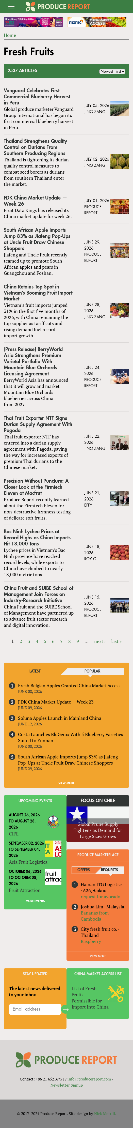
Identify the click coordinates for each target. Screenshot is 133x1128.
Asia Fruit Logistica (28, 862)
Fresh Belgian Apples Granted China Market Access (69, 685)
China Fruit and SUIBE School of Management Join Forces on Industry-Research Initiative (38, 594)
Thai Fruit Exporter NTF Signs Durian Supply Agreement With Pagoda (38, 424)
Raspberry (91, 941)
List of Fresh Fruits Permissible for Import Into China (90, 997)
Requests (109, 870)
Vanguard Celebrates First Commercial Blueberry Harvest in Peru (37, 96)
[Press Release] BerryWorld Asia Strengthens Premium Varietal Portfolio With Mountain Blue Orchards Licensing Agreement (33, 361)
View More (98, 956)
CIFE (14, 834)
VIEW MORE (66, 783)
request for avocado (100, 896)
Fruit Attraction (25, 890)
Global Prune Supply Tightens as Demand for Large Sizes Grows (98, 830)
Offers (83, 870)
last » (116, 641)
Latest (35, 671)
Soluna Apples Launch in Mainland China (59, 718)
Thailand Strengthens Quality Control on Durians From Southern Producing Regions (35, 147)
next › (100, 641)
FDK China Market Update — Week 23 (56, 702)
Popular (92, 671)
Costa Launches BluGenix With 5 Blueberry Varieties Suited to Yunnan (70, 737)
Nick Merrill (104, 1113)
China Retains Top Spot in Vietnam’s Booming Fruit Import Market (38, 293)
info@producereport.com (89, 1078)
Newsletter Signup (67, 1085)
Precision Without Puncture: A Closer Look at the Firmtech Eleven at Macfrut (36, 487)
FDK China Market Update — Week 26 (35, 201)
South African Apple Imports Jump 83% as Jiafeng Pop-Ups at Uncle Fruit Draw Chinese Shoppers (37, 239)
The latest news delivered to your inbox (34, 991)
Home (10, 35)
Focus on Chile (98, 800)
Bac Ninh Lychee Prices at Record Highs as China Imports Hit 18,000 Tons (37, 537)
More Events (35, 901)
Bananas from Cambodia (95, 916)
